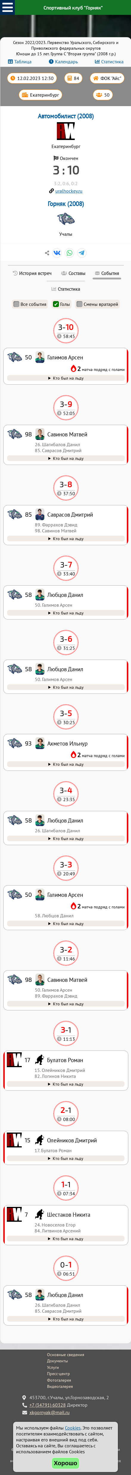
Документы (57, 1361)
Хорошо (65, 1463)
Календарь (66, 61)
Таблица (23, 61)
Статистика (112, 61)
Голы (61, 304)
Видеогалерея (60, 1386)
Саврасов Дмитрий (70, 514)
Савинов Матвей (67, 979)
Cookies (73, 1428)
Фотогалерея (59, 1380)
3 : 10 (66, 170)
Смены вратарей (97, 304)
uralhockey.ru (68, 191)
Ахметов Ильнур (67, 743)
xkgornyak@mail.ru (49, 1412)
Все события (29, 304)
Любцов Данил (65, 1294)
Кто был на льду (68, 1319)
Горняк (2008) (66, 204)
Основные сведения (65, 1355)
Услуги (53, 1367)
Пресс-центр (58, 1374)
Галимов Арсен (65, 894)
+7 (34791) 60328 (47, 1404)
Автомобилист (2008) (66, 116)
